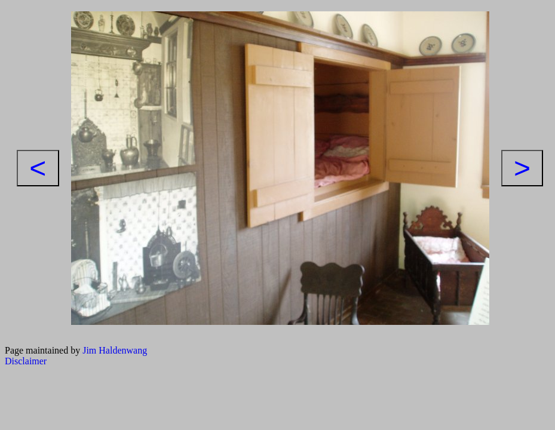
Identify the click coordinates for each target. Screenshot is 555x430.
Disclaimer (26, 361)
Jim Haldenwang (114, 350)
